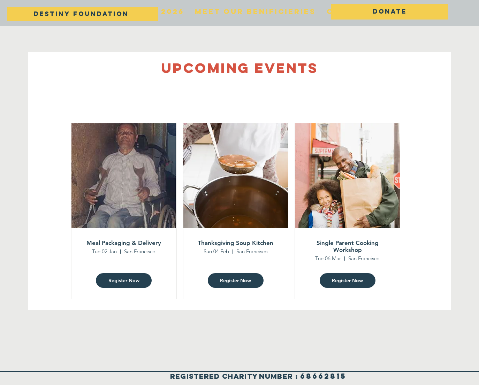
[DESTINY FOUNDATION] (82, 14)
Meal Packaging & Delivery (123, 242)
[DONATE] (389, 12)
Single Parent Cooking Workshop (348, 246)
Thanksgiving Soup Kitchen (235, 242)
